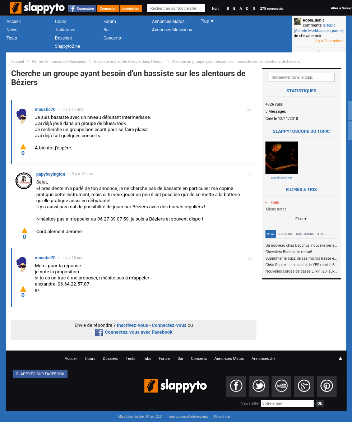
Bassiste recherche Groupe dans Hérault (129, 61)
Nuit (215, 8)
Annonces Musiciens (172, 29)
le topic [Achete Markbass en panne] (319, 28)
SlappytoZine (67, 46)
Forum (109, 21)
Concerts (112, 38)
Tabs (298, 234)
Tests (11, 38)
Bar (106, 29)
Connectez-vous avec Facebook (133, 332)
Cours (60, 21)
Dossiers (63, 38)
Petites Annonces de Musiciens (59, 61)
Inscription (130, 8)
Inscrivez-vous (132, 325)
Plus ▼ (301, 219)
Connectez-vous (169, 325)
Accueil (13, 21)
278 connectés (271, 8)
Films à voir (222, 416)
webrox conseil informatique (188, 416)
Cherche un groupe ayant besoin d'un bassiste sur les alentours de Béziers (236, 61)
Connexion (85, 8)
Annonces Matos (168, 21)
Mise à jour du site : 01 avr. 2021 (140, 416)
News (11, 29)
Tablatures (65, 29)
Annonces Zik (263, 358)
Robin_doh (312, 20)
